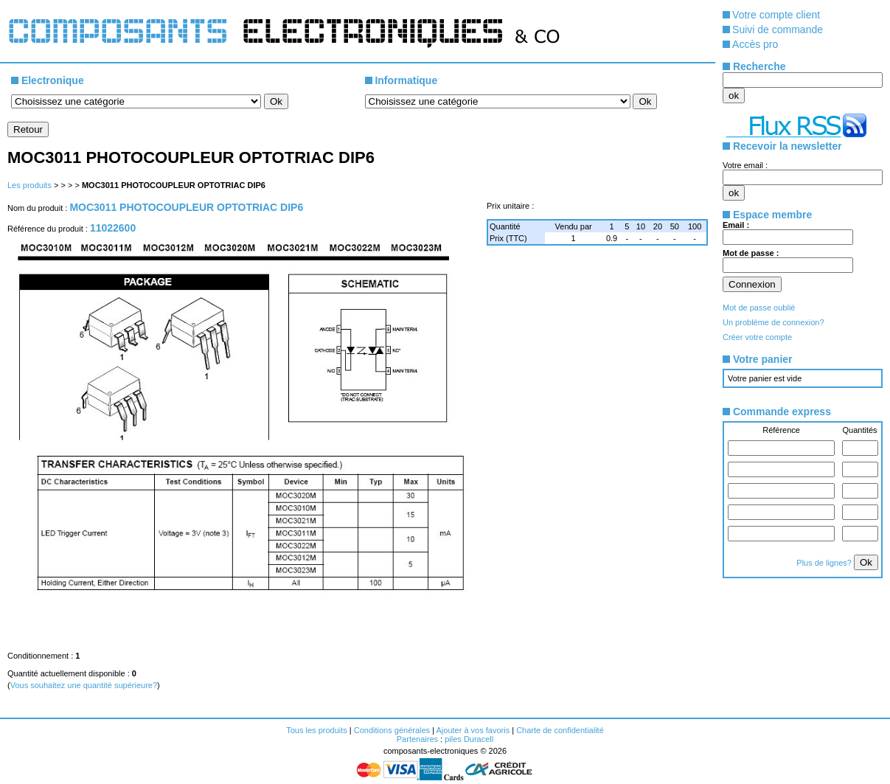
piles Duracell (469, 739)
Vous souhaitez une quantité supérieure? (83, 685)
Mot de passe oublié (759, 307)
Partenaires (417, 739)
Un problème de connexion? (773, 322)
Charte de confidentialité (560, 730)
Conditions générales (392, 730)
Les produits (29, 185)
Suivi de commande (777, 29)
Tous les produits (316, 730)
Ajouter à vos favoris (473, 730)
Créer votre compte (757, 337)
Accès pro (755, 44)
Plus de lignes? (825, 562)
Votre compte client (776, 15)
